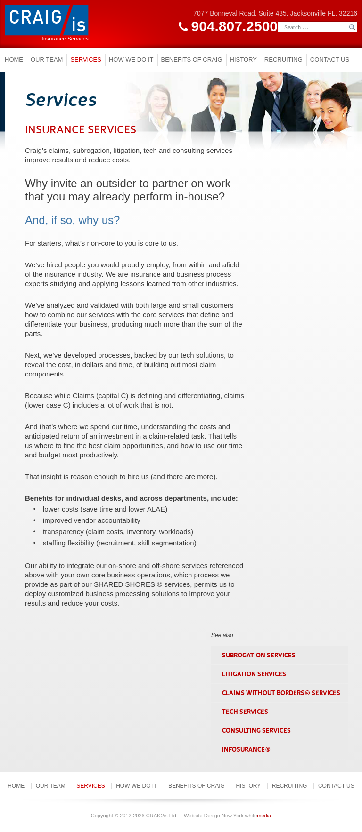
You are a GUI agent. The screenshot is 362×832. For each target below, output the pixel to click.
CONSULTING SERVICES (256, 731)
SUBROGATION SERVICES (259, 655)
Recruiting (283, 59)
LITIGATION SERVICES (254, 674)
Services (85, 59)
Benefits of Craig (191, 59)
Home (14, 59)
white (258, 815)
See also (222, 635)
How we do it (131, 59)
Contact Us (329, 59)
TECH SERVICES (245, 712)
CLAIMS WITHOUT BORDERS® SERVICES (281, 693)
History (243, 59)
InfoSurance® (246, 749)
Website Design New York (213, 815)
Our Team (47, 59)
